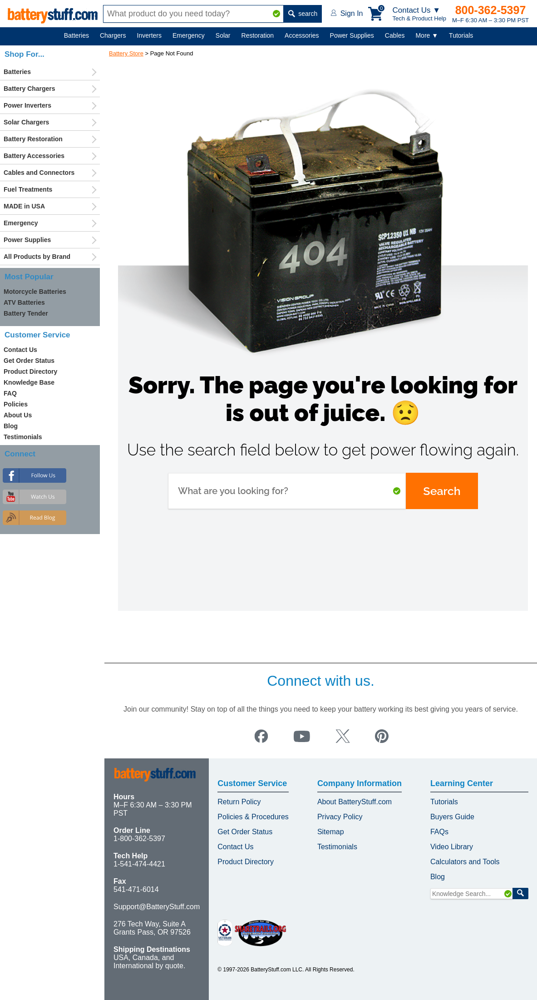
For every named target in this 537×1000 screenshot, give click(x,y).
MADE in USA (24, 206)
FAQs (439, 832)
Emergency (188, 35)
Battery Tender (26, 313)
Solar (223, 35)
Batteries (76, 35)
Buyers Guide (452, 817)
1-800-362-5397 (139, 838)
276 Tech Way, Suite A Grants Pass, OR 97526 (152, 928)
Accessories (302, 35)
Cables (395, 35)
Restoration (257, 35)
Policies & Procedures (253, 817)
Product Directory (30, 371)
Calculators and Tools (465, 862)
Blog (11, 426)
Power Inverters (27, 105)
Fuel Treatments (28, 189)
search (302, 13)
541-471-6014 (136, 889)
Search (441, 491)
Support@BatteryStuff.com (156, 907)
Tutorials (461, 35)
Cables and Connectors (39, 172)
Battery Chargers (29, 88)
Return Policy (239, 802)
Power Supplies (352, 35)
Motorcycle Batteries (35, 291)
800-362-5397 (490, 10)
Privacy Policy (340, 817)
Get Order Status (29, 360)
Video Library (451, 847)
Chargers (113, 35)
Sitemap (330, 832)
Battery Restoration (33, 139)
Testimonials (23, 437)
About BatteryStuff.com (354, 802)
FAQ (10, 393)
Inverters (149, 35)
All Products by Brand (37, 256)
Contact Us (20, 349)
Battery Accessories (34, 155)
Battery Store (126, 53)
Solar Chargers (26, 122)
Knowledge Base (29, 382)
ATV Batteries (24, 302)
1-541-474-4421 (139, 864)
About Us (18, 415)
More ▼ (426, 35)
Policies (16, 404)
